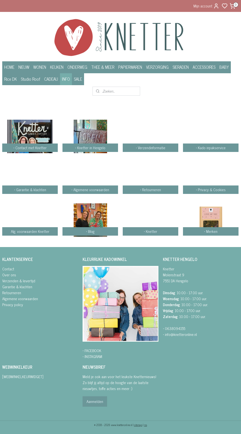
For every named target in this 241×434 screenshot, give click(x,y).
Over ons (9, 275)
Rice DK (10, 78)
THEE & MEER (102, 67)
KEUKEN (56, 67)
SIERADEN (181, 67)
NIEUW (23, 67)
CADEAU (51, 78)
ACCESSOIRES (204, 67)
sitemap (138, 425)
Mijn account (206, 6)
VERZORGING (157, 67)
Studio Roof (30, 78)
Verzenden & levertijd (18, 281)
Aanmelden (95, 401)
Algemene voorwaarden (20, 298)
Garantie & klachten (17, 287)
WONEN (39, 67)
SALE (78, 78)
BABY (224, 67)
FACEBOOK (93, 350)
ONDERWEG (77, 67)
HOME (9, 67)
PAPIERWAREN (130, 67)
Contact (8, 269)
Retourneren (11, 292)
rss (145, 425)
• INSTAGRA (91, 356)
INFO (66, 78)
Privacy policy (12, 304)
